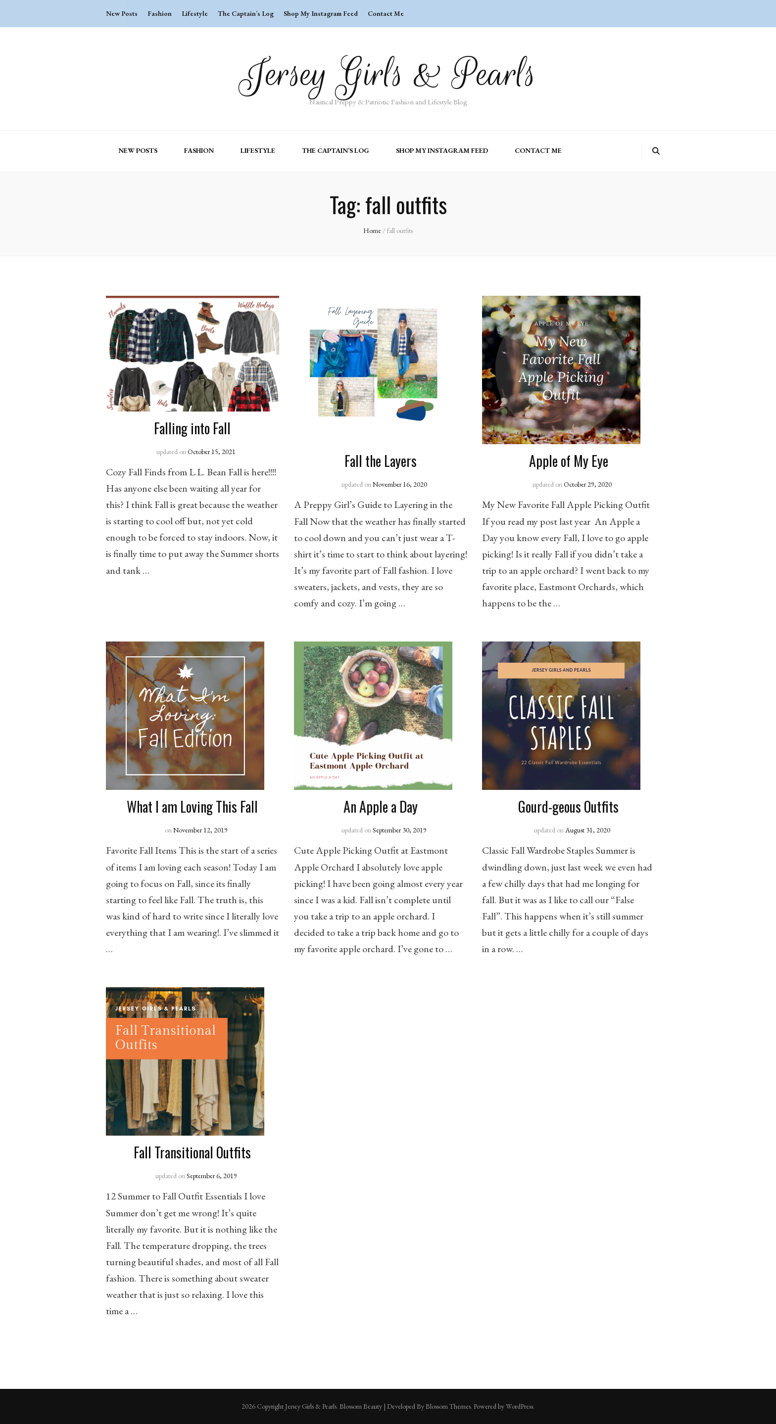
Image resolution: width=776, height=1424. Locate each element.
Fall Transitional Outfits (192, 1152)
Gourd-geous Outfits (568, 806)
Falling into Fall (192, 428)
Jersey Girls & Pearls (388, 74)
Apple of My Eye (568, 461)
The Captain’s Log (246, 13)
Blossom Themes (448, 1406)
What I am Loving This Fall (192, 806)
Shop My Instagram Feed (321, 13)
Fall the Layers (380, 461)
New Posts (122, 13)
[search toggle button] (656, 151)
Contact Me (386, 13)
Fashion (159, 13)
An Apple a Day (380, 806)
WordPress (519, 1406)
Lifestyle (195, 13)
